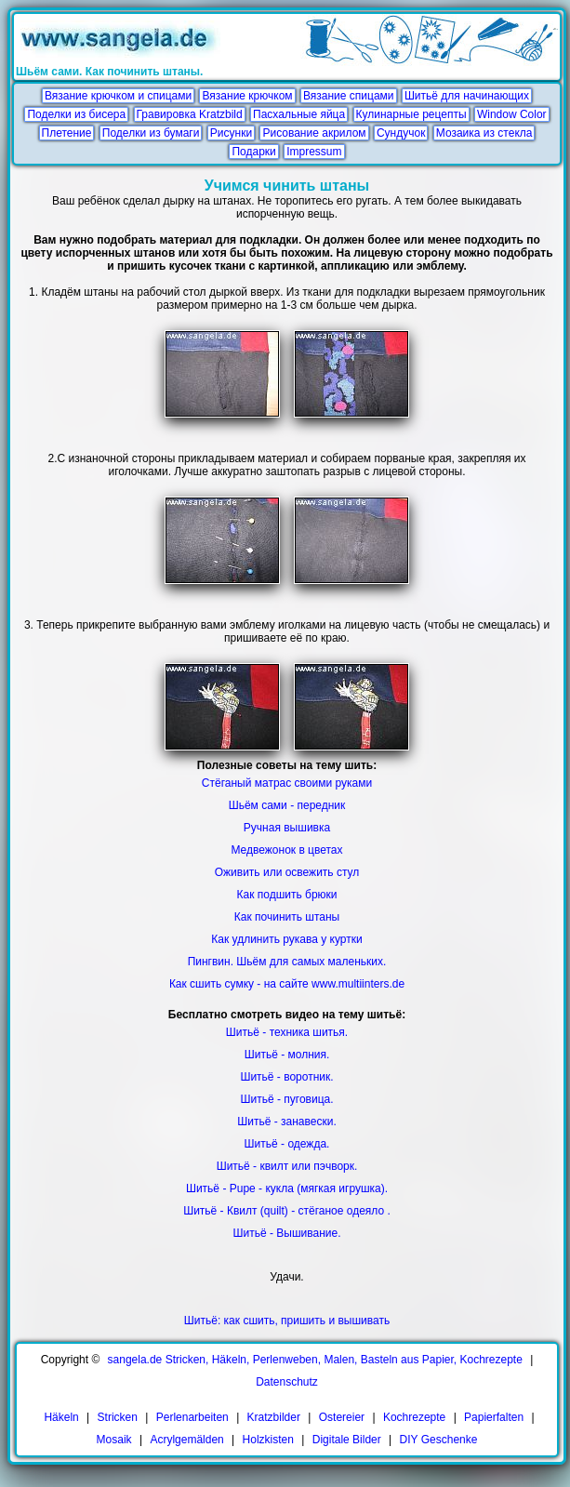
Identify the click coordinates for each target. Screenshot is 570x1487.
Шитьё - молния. (287, 1054)
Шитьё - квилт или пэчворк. (287, 1166)
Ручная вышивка (287, 827)
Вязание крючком (247, 95)
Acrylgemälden (186, 1439)
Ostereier (342, 1417)
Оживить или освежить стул (287, 872)
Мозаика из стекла (484, 132)
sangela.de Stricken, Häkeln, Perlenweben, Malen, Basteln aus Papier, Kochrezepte (315, 1359)
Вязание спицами (348, 95)
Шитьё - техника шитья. (287, 1032)
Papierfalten (494, 1417)
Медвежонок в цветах (286, 849)
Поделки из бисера (76, 114)
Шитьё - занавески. (286, 1121)
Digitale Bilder (346, 1439)
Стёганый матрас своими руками (287, 783)
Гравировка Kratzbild (190, 114)
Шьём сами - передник (287, 805)
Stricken (118, 1417)
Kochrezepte (414, 1417)
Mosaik (114, 1439)
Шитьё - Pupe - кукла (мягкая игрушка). (287, 1188)
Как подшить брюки (286, 894)
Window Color (512, 114)
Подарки (253, 151)
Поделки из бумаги (151, 132)
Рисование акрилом (313, 132)
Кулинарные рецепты (411, 114)
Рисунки (231, 132)
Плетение (67, 132)
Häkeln (61, 1417)
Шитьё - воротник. (286, 1076)
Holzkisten (268, 1439)
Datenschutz (287, 1381)
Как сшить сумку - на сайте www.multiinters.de (286, 983)
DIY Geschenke (439, 1439)
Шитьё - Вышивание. (287, 1233)
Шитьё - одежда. (287, 1143)
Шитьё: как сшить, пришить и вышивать (287, 1320)
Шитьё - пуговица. (286, 1099)
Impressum (313, 151)
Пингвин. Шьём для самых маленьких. (287, 961)
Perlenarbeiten (192, 1417)
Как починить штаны (286, 916)
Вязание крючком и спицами (118, 95)
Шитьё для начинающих (466, 95)
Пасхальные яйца (299, 114)
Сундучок (401, 132)
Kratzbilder (273, 1417)
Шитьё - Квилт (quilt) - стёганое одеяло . (287, 1210)
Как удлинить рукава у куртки (286, 939)
